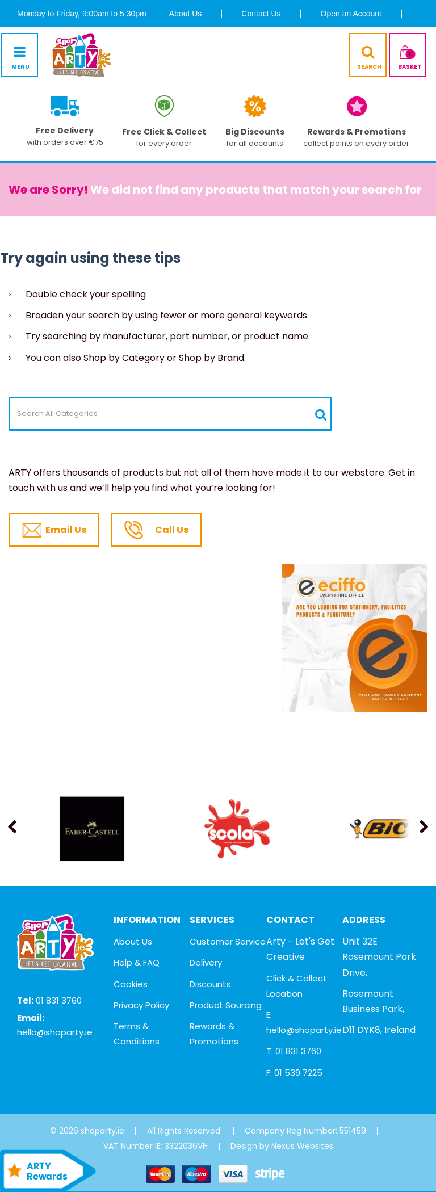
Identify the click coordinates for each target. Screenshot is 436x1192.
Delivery (206, 962)
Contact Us (260, 13)
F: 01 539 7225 (294, 1072)
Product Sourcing (226, 1005)
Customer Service (228, 941)
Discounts (210, 984)
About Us (185, 13)
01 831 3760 (59, 1000)
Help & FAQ (137, 962)
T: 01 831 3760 (293, 1051)
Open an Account (351, 13)
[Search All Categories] (170, 414)
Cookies (131, 984)
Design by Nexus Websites (281, 1146)
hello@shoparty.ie (55, 1032)
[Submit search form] (321, 414)
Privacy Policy (141, 1005)
